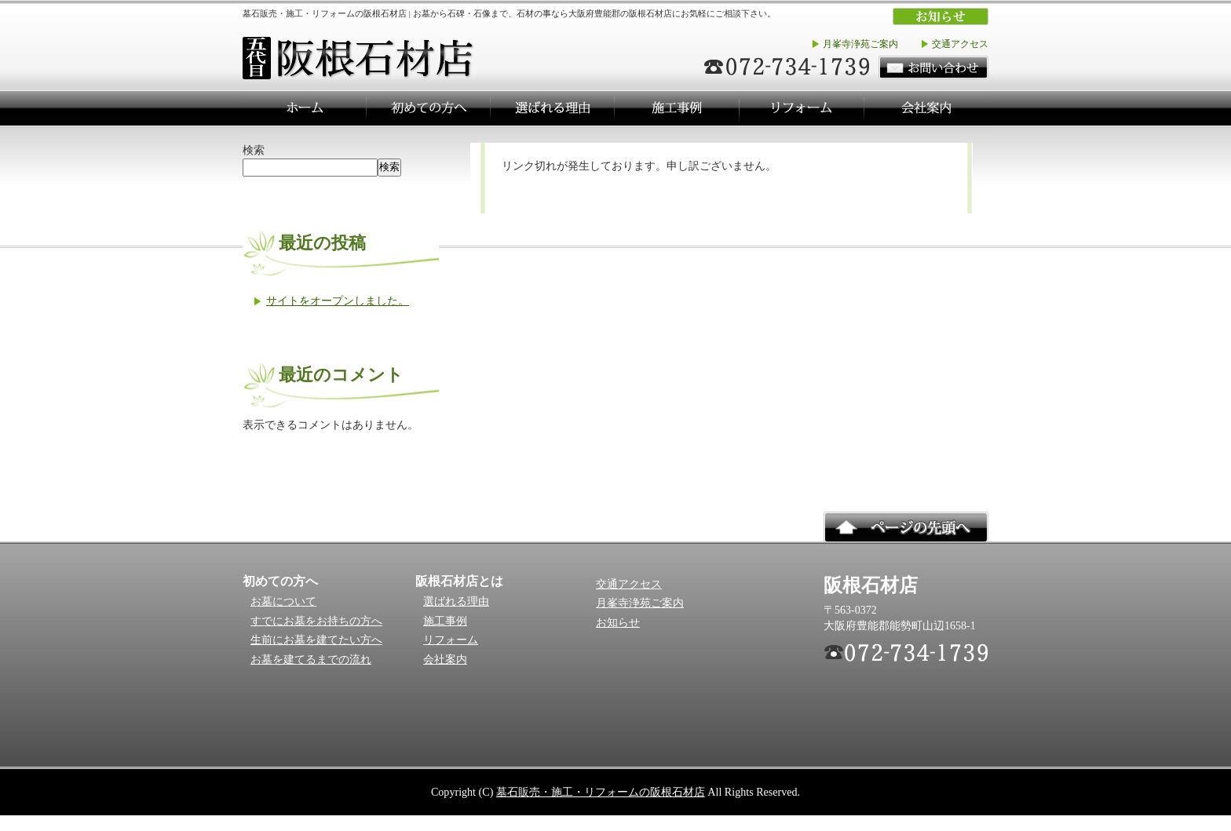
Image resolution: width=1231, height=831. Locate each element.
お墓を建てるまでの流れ (310, 659)
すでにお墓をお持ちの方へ (316, 621)
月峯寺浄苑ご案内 (860, 43)
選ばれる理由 (456, 601)
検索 (254, 150)
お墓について (283, 601)
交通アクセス (960, 43)
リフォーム (450, 640)
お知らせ (618, 623)
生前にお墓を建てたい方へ (316, 640)
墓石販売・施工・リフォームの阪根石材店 (600, 791)
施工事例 (445, 621)
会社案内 (445, 659)
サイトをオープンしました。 (337, 300)
